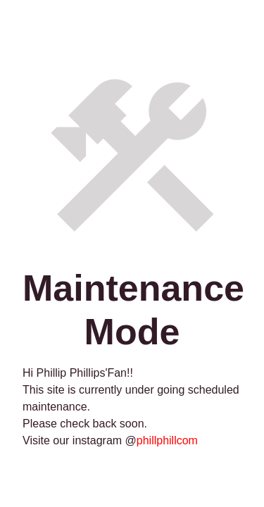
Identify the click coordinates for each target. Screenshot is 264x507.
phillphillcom (167, 440)
